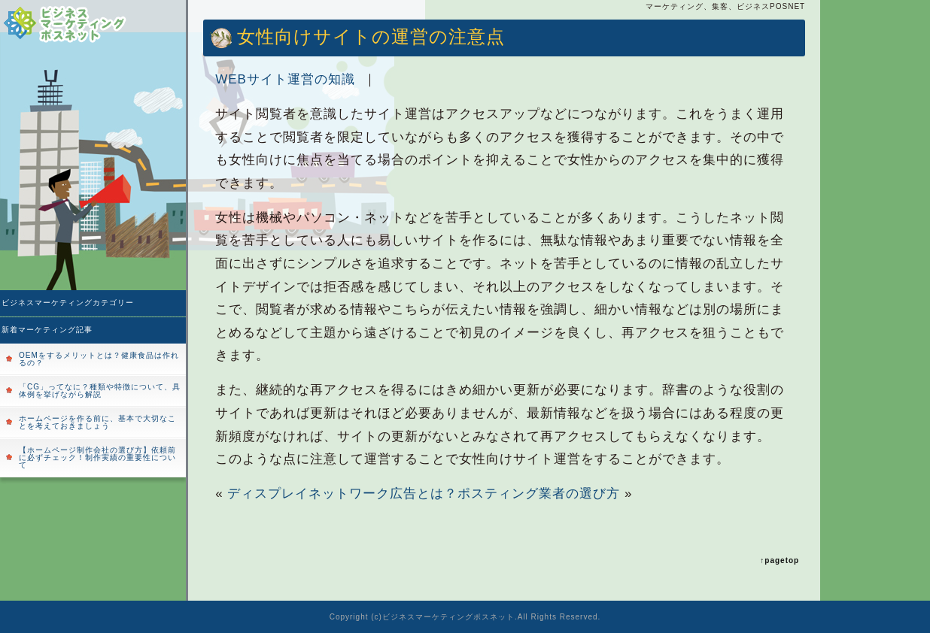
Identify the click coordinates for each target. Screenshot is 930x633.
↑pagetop (779, 560)
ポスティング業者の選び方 (538, 493)
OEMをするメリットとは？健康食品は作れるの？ (99, 359)
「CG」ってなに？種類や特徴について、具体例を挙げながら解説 (100, 390)
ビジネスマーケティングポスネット (448, 617)
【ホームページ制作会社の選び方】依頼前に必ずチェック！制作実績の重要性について (97, 457)
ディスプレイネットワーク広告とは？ (342, 493)
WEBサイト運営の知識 (285, 79)
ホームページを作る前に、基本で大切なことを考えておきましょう (97, 422)
